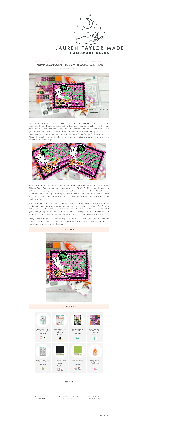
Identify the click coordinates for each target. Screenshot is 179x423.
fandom (39, 61)
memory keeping (75, 61)
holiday (61, 61)
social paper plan (94, 61)
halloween (50, 61)
